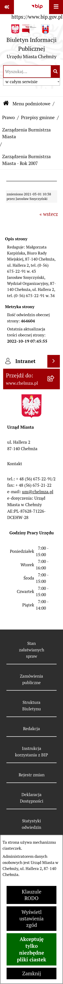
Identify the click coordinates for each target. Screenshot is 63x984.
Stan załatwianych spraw (31, 650)
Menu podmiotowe (31, 104)
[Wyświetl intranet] (53, 361)
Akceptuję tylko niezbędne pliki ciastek (31, 949)
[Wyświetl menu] (56, 7)
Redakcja (31, 728)
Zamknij (31, 973)
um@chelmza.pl (37, 491)
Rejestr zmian (32, 775)
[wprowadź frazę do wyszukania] (27, 71)
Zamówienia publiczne (31, 679)
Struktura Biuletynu (31, 706)
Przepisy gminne (38, 117)
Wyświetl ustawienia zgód (31, 918)
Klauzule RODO (31, 894)
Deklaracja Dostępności (31, 798)
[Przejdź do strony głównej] (31, 43)
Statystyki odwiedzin (31, 824)
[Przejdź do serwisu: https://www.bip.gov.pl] (37, 10)
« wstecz (48, 214)
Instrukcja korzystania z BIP (31, 752)
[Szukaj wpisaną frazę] (55, 71)
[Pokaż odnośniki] (7, 7)
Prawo (8, 117)
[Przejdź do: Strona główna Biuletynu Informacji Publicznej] (6, 103)
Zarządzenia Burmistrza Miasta (26, 133)
